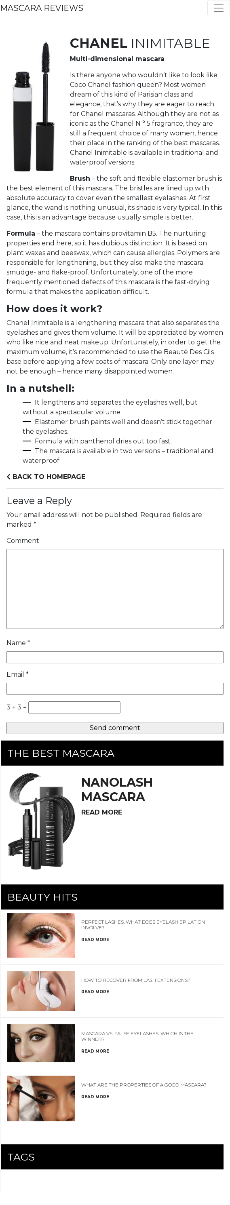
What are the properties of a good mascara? (144, 1085)
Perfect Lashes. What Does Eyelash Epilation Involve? (143, 925)
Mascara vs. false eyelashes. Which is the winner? (137, 1036)
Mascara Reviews (41, 8)
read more (101, 812)
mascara (117, 789)
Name (18, 643)
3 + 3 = (16, 707)
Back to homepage (45, 477)
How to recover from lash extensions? (135, 980)
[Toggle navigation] (218, 8)
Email (17, 674)
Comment (22, 540)
